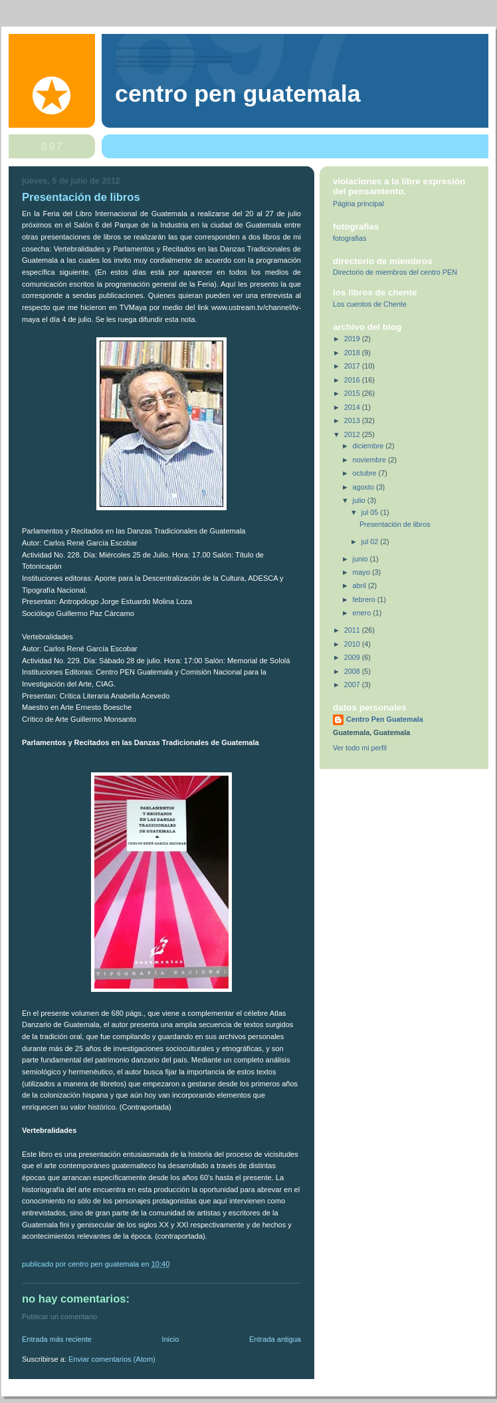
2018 (353, 353)
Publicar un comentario (59, 1317)
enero (363, 613)
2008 (353, 671)
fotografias (349, 238)
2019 (353, 339)
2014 (353, 407)
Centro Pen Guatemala (238, 93)
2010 (353, 644)
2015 (353, 393)
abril (360, 585)
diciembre (369, 446)
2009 (353, 657)
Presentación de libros (395, 524)
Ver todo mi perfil (360, 748)
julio (360, 500)
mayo (362, 572)
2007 (353, 685)
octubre (366, 473)
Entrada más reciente (57, 1339)
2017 (353, 366)
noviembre (370, 460)
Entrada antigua (275, 1339)
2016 (353, 380)
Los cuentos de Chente (370, 304)
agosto (364, 487)
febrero (365, 599)
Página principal (358, 204)
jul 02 (371, 542)
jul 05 (371, 512)
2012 (353, 434)
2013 (353, 420)
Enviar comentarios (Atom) (111, 1359)
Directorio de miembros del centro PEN (395, 272)
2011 (353, 630)
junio (361, 559)
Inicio (170, 1339)
